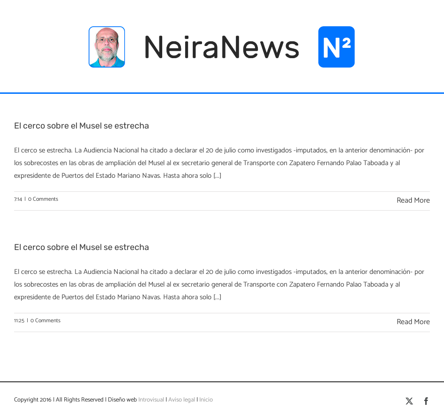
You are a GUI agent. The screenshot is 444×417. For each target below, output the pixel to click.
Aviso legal (181, 400)
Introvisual (150, 400)
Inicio (206, 400)
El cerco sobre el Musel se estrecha (81, 126)
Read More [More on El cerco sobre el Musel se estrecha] (413, 200)
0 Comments (43, 199)
